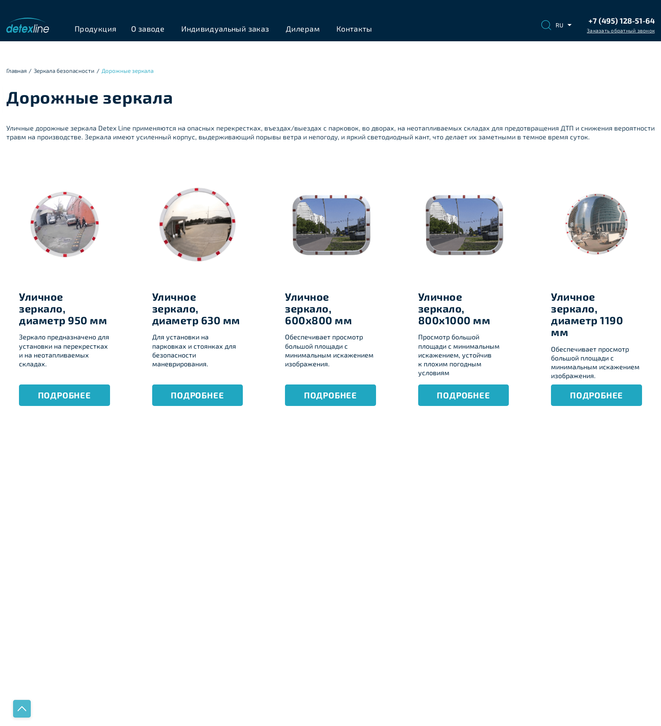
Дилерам (303, 28)
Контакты (354, 28)
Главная (16, 70)
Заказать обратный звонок (621, 30)
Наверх (22, 709)
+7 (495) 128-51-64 (621, 20)
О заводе (147, 28)
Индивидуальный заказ (225, 28)
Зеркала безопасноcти (64, 70)
